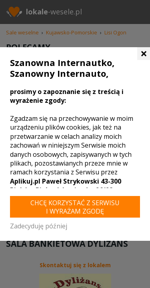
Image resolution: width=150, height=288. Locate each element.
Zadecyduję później (38, 226)
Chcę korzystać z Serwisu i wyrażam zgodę (75, 207)
